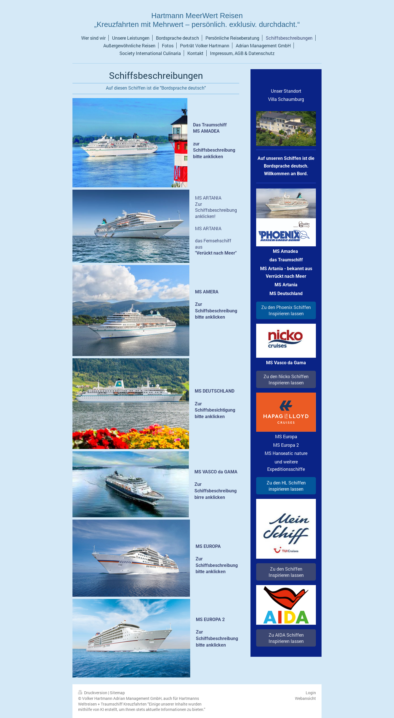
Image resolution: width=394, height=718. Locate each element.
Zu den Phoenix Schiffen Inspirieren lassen (286, 310)
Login (311, 692)
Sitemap (117, 692)
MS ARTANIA (208, 198)
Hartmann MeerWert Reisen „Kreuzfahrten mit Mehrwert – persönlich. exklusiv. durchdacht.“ (197, 20)
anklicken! (205, 216)
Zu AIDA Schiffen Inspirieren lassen (286, 638)
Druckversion (93, 692)
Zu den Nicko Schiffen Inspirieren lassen (286, 379)
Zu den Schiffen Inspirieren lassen (286, 572)
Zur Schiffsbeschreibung (216, 207)
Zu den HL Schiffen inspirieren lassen (286, 486)
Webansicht (305, 698)
